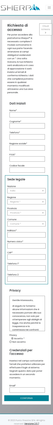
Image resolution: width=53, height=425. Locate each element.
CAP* (10, 252)
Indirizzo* (12, 230)
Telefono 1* (13, 263)
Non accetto (19, 341)
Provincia (12, 208)
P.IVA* (12, 154)
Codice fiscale (17, 165)
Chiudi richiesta (45, 29)
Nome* (13, 110)
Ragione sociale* (18, 143)
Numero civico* (15, 241)
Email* (12, 385)
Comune (12, 219)
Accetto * (19, 338)
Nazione (11, 186)
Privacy (13, 335)
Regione (11, 197)
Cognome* (15, 121)
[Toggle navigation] (49, 7)
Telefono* (14, 132)
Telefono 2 (13, 274)
